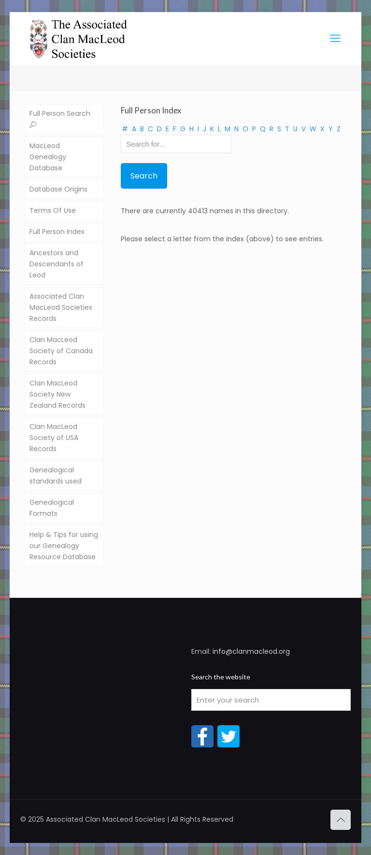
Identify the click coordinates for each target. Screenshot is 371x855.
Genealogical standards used (55, 475)
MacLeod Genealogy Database (47, 157)
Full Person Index (57, 231)
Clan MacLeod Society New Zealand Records (57, 394)
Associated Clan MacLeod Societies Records (60, 307)
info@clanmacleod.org (251, 651)
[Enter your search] (271, 700)
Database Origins (58, 189)
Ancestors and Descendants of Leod (56, 264)
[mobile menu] (335, 38)
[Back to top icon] (340, 820)
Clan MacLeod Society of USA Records (53, 438)
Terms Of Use (52, 210)
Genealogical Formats (51, 507)
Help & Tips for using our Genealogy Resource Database (63, 546)
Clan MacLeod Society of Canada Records (61, 351)
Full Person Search (59, 119)
